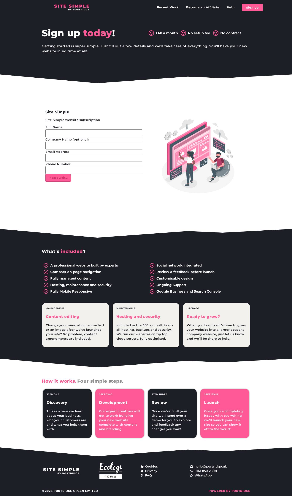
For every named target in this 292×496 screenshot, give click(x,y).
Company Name (67, 139)
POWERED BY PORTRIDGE (229, 491)
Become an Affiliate (202, 7)
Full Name (53, 127)
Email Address (57, 151)
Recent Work (168, 7)
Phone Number (58, 164)
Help (231, 7)
